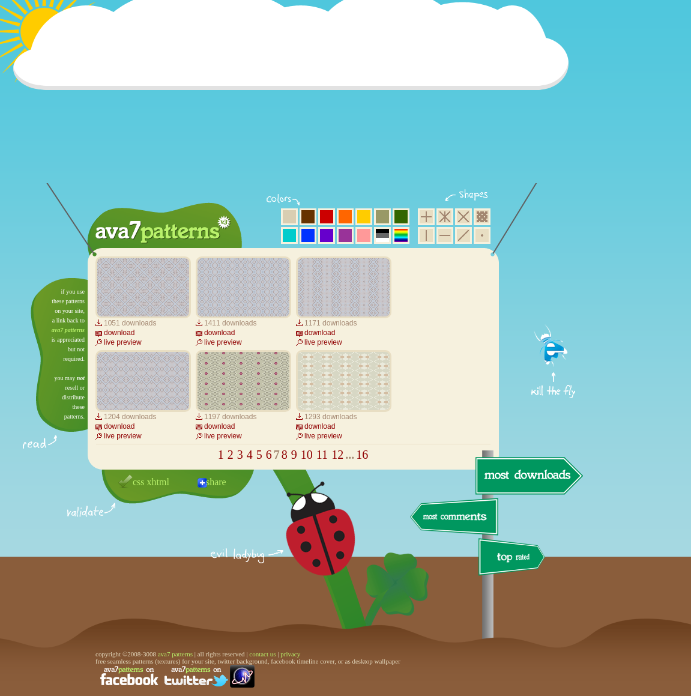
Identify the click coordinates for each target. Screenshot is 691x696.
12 (337, 454)
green (401, 216)
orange (345, 216)
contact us (262, 654)
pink (363, 235)
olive (382, 216)
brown (308, 216)
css (139, 482)
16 (362, 454)
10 (307, 454)
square (426, 216)
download (119, 332)
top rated (514, 559)
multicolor (401, 235)
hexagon (444, 216)
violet (326, 235)
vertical (426, 235)
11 (322, 454)
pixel (482, 216)
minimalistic (482, 235)
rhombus (463, 216)
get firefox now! (554, 282)
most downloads (528, 476)
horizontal (444, 235)
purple (345, 235)
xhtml (158, 482)
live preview (123, 342)
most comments (454, 517)
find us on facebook (129, 676)
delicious (309, 542)
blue (308, 235)
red (326, 216)
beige (289, 216)
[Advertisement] (295, 99)
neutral (382, 235)
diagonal (463, 235)
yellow (363, 216)
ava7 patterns (68, 330)
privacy (290, 654)
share (216, 482)
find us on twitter (196, 676)
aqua (289, 235)
